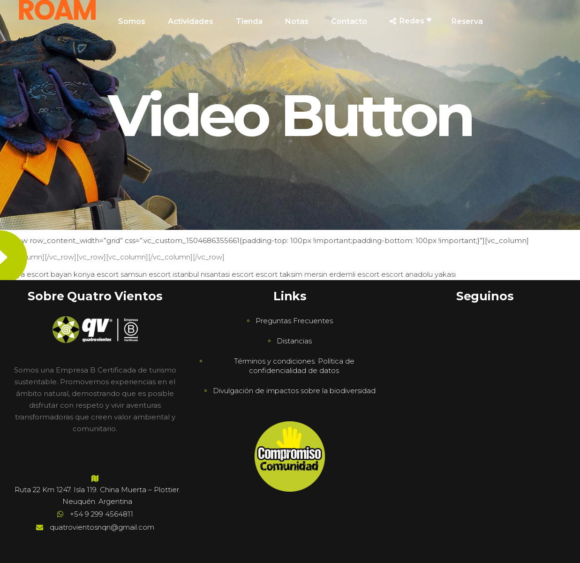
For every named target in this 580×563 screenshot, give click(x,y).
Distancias (294, 340)
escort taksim (279, 274)
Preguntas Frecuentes (294, 320)
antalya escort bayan (36, 274)
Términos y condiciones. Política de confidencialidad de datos (294, 366)
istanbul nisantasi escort (213, 274)
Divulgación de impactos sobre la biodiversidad (294, 390)
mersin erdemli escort (341, 274)
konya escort (96, 274)
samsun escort (146, 274)
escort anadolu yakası (418, 274)
